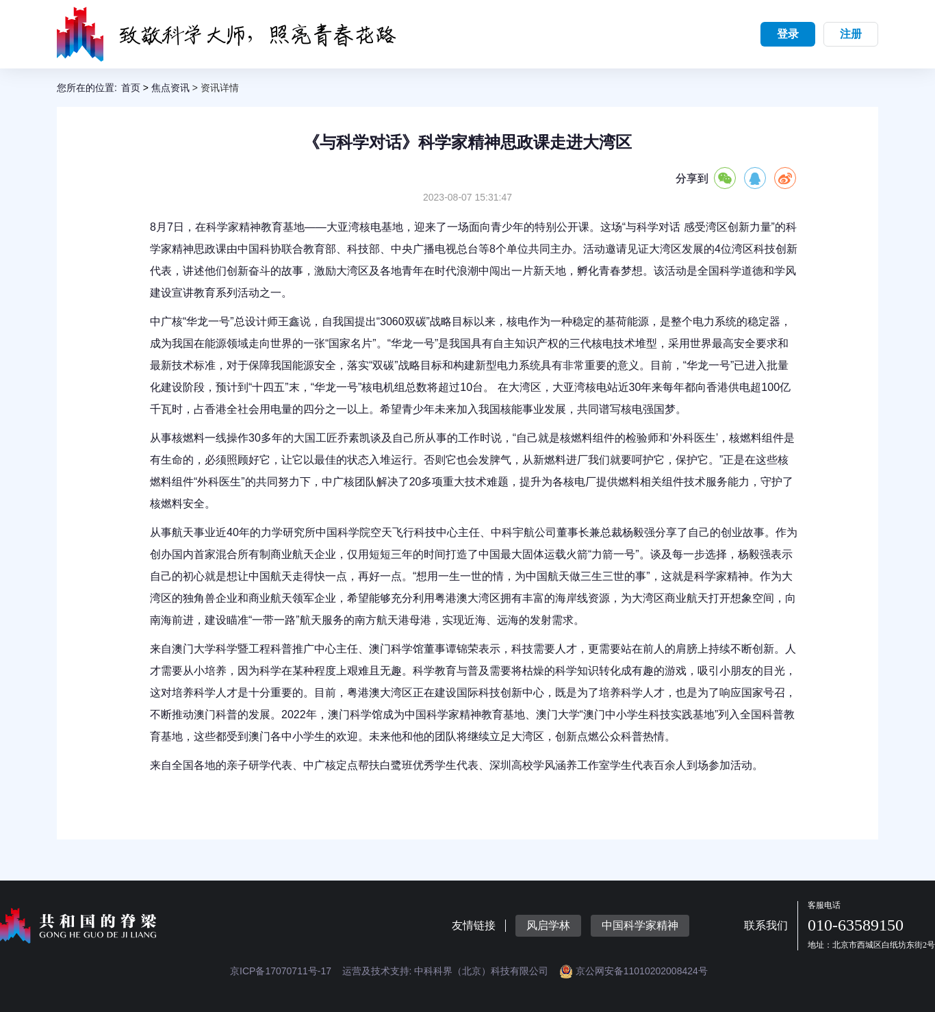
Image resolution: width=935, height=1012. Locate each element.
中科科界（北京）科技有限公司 (481, 970)
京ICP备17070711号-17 (280, 970)
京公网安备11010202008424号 (633, 971)
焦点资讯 (170, 87)
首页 (130, 87)
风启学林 (548, 925)
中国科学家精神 (640, 925)
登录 (788, 34)
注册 (851, 34)
